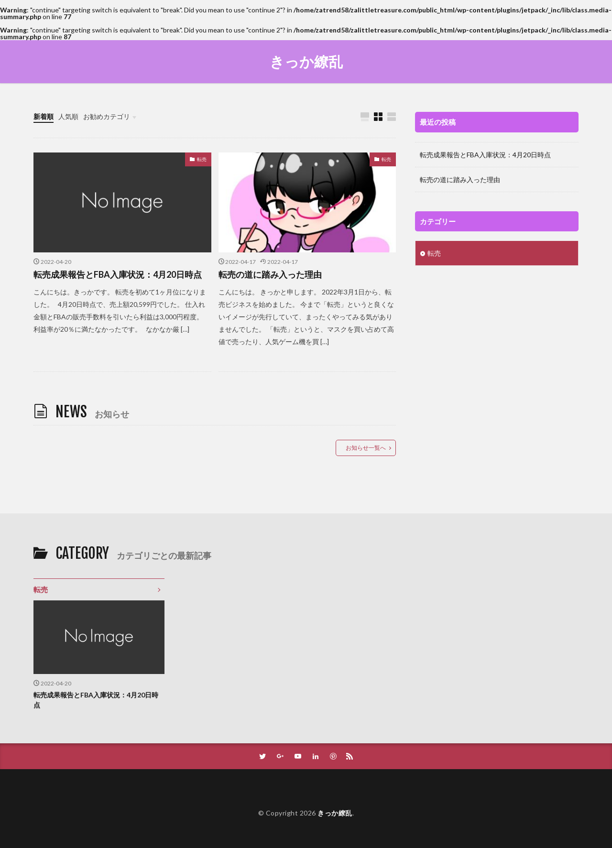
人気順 (68, 116)
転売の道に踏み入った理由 (270, 274)
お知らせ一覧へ (366, 447)
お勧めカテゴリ (106, 116)
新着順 (43, 116)
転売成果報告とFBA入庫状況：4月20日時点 (117, 274)
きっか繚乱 (306, 61)
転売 (202, 159)
